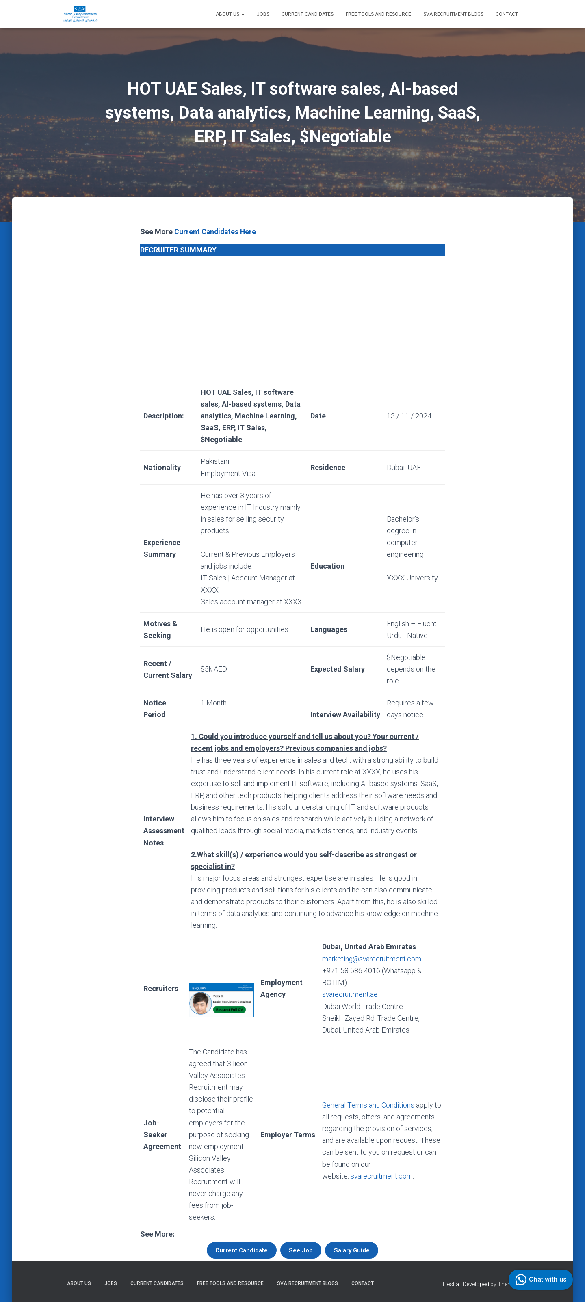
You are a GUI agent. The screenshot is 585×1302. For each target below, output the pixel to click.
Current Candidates (308, 14)
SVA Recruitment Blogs (453, 14)
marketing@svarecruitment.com (371, 958)
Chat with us (540, 1280)
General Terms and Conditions (368, 1104)
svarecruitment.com (381, 1175)
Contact (507, 14)
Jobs (263, 14)
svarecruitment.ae (349, 994)
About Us (230, 14)
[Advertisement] (292, 318)
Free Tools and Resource (378, 14)
